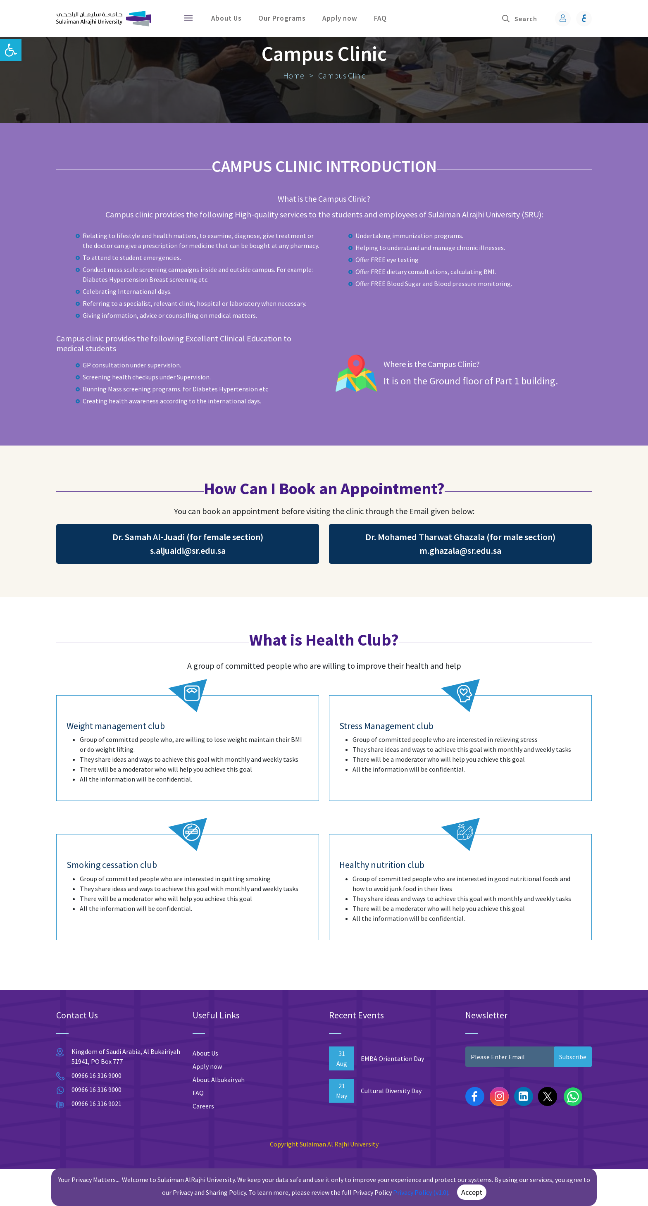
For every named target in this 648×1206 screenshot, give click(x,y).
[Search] (530, 18)
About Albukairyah (219, 1117)
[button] (10, 50)
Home (294, 112)
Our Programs (282, 18)
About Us (226, 18)
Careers (203, 1143)
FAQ (380, 18)
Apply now (339, 18)
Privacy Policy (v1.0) (420, 1192)
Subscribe (572, 1094)
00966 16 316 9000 (96, 1112)
